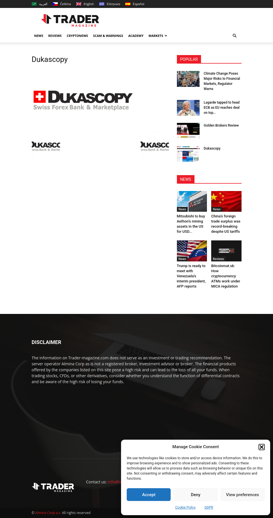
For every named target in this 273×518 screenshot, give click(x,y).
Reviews (55, 35)
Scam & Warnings (108, 35)
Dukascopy (212, 148)
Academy (135, 35)
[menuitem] (39, 4)
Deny (195, 494)
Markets (158, 35)
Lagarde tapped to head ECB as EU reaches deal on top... (222, 107)
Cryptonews (77, 35)
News (38, 35)
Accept (148, 494)
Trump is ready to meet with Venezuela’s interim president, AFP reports (191, 276)
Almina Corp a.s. (48, 512)
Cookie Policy (185, 507)
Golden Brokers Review (221, 125)
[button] (261, 447)
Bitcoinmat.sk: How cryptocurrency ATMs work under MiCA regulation (225, 276)
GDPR (208, 507)
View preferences (242, 494)
